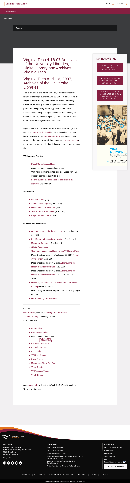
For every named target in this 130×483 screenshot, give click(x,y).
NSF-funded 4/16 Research (43, 207)
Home (5, 19)
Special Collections (52, 136)
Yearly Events (37, 375)
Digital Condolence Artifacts (43, 164)
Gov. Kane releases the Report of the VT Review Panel (55, 251)
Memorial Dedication (40, 343)
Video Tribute (37, 367)
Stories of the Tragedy (41, 203)
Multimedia (36, 351)
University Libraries (10, 11)
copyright (34, 385)
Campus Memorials (39, 332)
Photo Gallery (37, 359)
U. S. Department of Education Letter (47, 231)
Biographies (36, 328)
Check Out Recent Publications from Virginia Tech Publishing (110, 95)
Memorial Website (39, 347)
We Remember (38, 200)
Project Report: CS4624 (42, 215)
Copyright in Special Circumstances (110, 67)
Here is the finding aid (41, 132)
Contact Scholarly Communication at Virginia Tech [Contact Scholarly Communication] (110, 81)
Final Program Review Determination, (48, 239)
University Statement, (41, 243)
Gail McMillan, (29, 312)
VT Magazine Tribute (40, 371)
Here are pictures (70, 140)
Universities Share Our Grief (43, 363)
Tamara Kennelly (31, 316)
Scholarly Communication (55, 312)
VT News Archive (38, 355)
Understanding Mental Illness (44, 298)
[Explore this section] (65, 28)
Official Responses (39, 247)
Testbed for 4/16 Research (43, 211)
